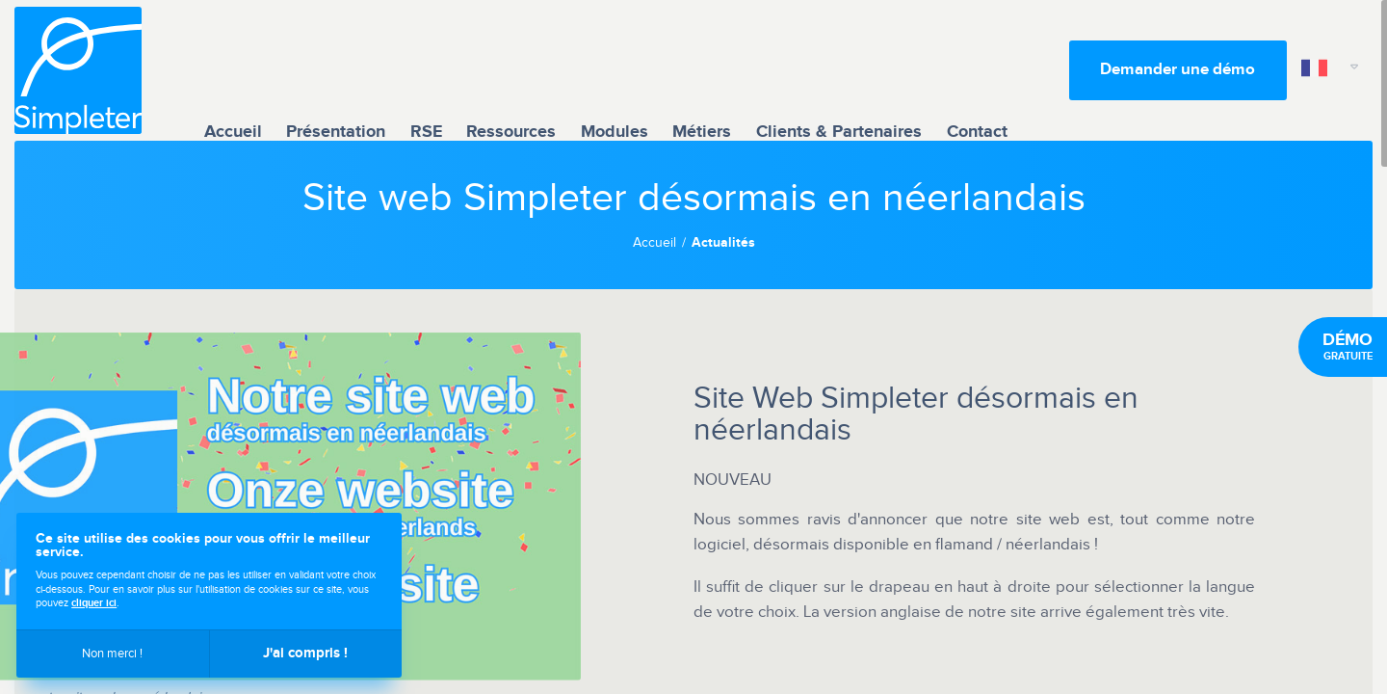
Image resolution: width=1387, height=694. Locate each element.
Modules (614, 70)
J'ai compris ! (305, 653)
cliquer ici (94, 603)
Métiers (701, 70)
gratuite (1347, 347)
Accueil (233, 70)
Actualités (723, 243)
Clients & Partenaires (839, 70)
